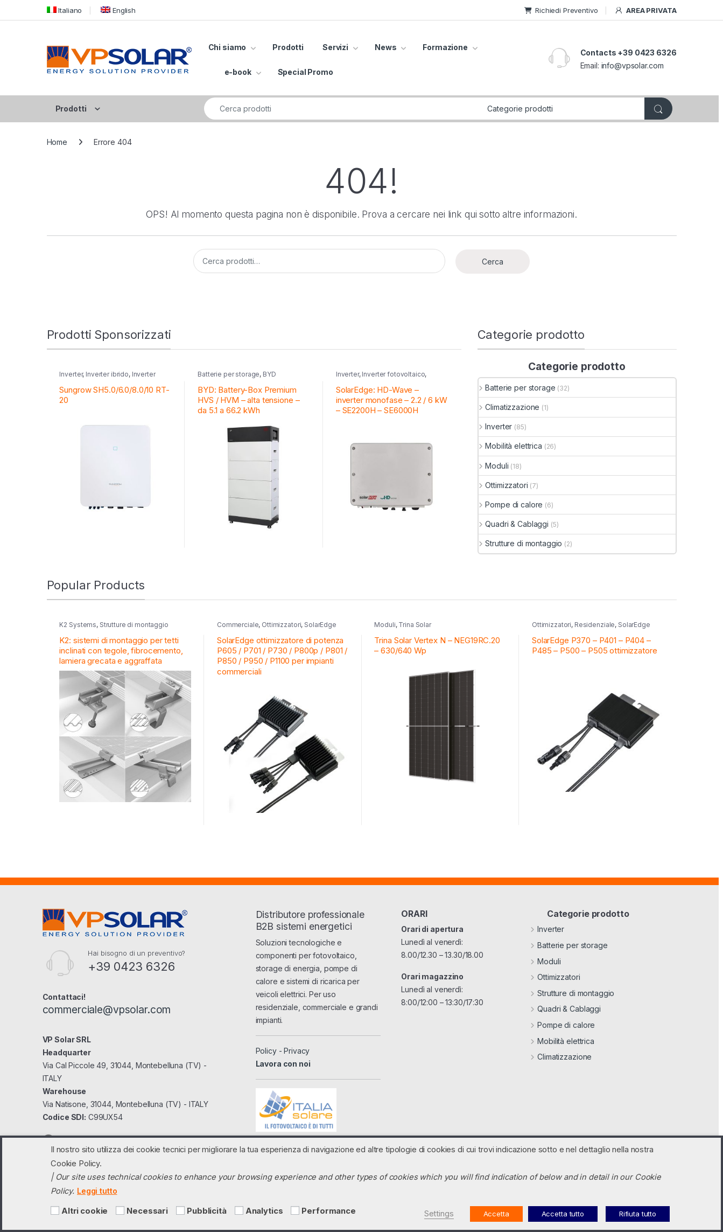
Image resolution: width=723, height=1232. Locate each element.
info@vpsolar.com (632, 65)
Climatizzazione (509, 407)
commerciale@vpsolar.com (107, 1009)
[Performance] (295, 1210)
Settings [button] (439, 1214)
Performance (328, 1211)
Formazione (445, 47)
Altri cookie (84, 1211)
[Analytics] (239, 1210)
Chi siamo (227, 47)
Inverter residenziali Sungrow (107, 377)
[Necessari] (120, 1210)
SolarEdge (320, 625)
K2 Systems (77, 625)
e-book (237, 71)
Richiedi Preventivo (561, 10)
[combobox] (343, 109)
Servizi (335, 47)
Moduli (494, 465)
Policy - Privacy (283, 1050)
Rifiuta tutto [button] (637, 1213)
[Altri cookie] (55, 1210)
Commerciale (237, 625)
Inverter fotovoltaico (393, 374)
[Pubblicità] (180, 1210)
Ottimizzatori (503, 485)
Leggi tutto (97, 1190)
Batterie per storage (228, 374)
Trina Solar (414, 625)
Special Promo (305, 71)
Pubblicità (207, 1211)
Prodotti (288, 47)
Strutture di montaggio (521, 543)
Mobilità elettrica (510, 445)
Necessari (147, 1211)
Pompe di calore (511, 504)
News (385, 47)
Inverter (70, 374)
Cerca (492, 261)
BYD (269, 374)
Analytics (264, 1211)
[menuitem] (64, 10)
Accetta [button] (496, 1213)
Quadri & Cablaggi (514, 523)
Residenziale (594, 625)
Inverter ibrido (107, 374)
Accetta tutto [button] (563, 1213)
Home (57, 142)
